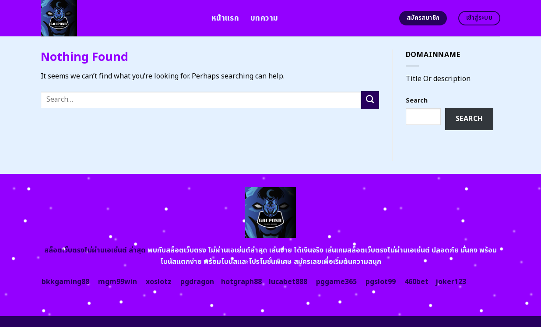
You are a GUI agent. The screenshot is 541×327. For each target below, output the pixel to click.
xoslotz (159, 282)
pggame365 (336, 282)
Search (417, 100)
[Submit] (370, 99)
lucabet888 (288, 282)
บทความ (264, 18)
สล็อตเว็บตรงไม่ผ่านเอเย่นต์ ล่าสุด (95, 250)
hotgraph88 (241, 282)
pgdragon (197, 282)
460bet (416, 282)
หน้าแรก (225, 18)
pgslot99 (380, 282)
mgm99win (117, 282)
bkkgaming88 (65, 282)
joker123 (451, 282)
